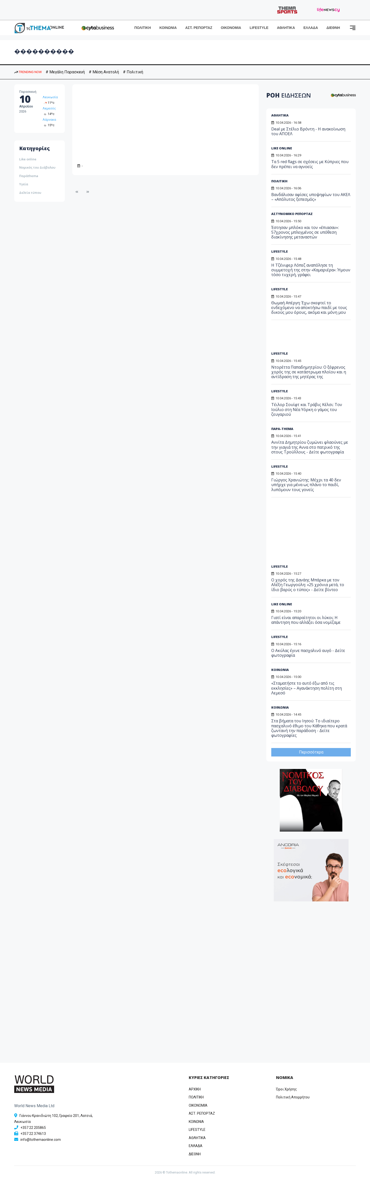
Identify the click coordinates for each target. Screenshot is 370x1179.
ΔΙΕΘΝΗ (333, 28)
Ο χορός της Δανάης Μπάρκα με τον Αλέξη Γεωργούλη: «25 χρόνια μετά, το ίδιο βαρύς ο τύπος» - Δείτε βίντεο (307, 584)
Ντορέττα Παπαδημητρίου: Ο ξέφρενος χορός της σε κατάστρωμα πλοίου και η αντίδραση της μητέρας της (308, 371)
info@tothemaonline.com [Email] (40, 1140)
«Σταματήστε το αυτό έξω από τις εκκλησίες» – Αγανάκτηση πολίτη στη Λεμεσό (306, 687)
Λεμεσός (49, 108)
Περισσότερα (311, 752)
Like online (27, 159)
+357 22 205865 (33, 1128)
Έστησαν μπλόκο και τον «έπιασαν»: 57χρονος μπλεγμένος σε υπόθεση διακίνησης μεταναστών (305, 232)
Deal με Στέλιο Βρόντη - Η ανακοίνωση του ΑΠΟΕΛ (308, 131)
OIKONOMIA (198, 1105)
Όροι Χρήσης (286, 1089)
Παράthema (28, 176)
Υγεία (23, 184)
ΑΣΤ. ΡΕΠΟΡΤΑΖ (198, 28)
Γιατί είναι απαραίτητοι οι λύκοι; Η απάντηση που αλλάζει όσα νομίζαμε (306, 620)
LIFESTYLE (259, 28)
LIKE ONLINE (281, 148)
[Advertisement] (309, 337)
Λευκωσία (50, 97)
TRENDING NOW (28, 72)
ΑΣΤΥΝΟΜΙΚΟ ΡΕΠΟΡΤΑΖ (292, 214)
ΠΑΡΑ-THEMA (282, 429)
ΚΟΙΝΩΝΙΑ (168, 28)
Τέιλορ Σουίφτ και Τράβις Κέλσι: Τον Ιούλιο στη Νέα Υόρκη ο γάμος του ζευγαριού (306, 409)
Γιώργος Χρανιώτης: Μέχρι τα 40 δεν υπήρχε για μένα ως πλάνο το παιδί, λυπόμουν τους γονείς (306, 484)
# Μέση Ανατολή (104, 72)
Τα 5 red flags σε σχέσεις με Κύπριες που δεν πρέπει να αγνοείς (310, 164)
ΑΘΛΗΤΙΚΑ (286, 28)
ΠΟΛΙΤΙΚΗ (142, 28)
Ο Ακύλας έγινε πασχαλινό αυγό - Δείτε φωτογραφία (308, 653)
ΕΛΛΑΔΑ (310, 28)
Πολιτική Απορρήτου (293, 1097)
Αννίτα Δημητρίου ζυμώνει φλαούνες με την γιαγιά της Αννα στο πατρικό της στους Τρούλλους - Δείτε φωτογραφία (309, 446)
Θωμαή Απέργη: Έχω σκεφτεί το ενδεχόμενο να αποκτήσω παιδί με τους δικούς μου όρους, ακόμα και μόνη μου (309, 307)
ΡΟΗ (288, 95)
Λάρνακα (49, 119)
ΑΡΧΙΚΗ (195, 1089)
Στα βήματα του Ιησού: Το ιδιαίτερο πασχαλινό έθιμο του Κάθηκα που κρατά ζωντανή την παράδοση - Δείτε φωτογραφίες (309, 728)
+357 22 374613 (33, 1134)
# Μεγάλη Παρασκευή (65, 72)
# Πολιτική (133, 72)
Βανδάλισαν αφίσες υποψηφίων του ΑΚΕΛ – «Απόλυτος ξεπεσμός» (310, 197)
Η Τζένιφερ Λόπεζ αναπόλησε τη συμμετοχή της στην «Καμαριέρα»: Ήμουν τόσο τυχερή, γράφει (310, 269)
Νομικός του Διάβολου (37, 167)
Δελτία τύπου (30, 192)
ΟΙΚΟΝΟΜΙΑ (231, 28)
